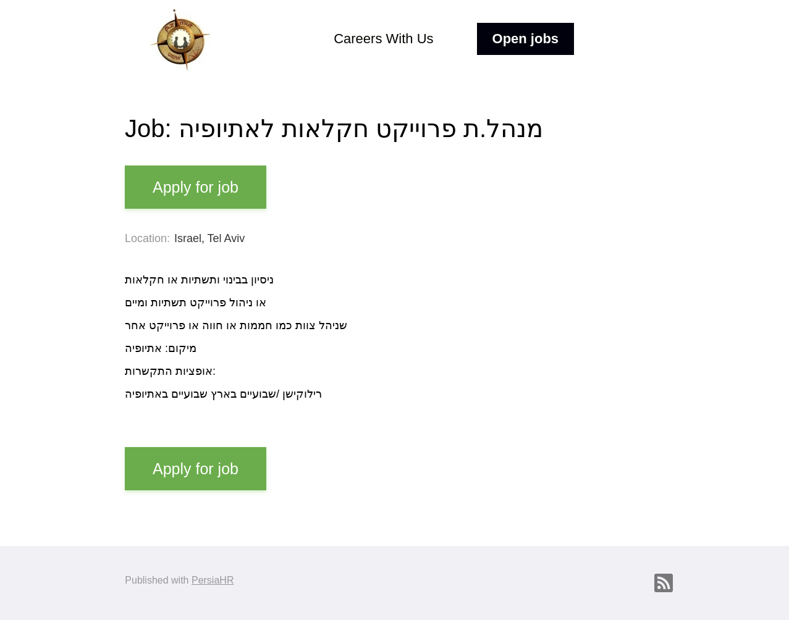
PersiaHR (213, 580)
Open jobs (525, 38)
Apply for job (195, 187)
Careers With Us (383, 38)
